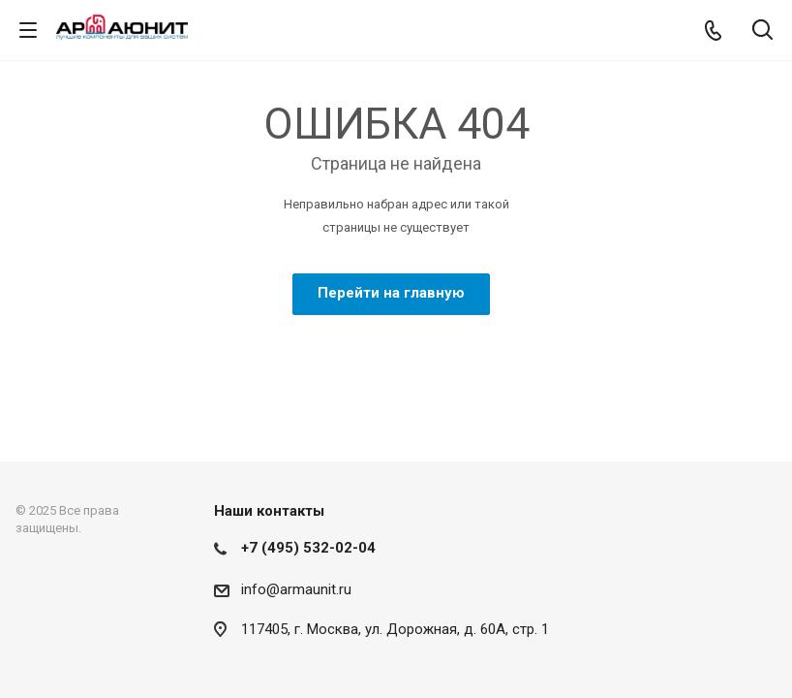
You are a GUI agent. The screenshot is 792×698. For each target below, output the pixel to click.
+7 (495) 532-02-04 (308, 547)
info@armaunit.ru (296, 589)
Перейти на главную (391, 292)
